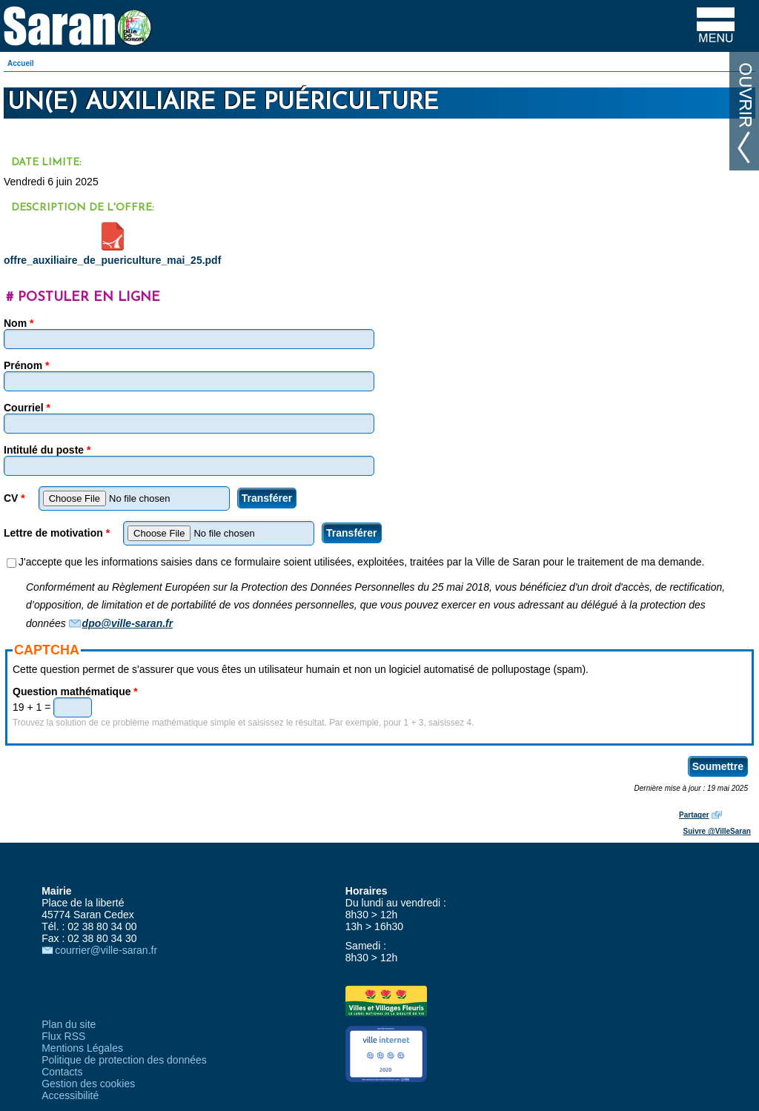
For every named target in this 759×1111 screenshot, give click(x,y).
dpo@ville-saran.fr (127, 623)
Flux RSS (63, 1036)
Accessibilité (70, 1095)
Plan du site (69, 1024)
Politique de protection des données (124, 1060)
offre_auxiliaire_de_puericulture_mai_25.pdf (112, 260)
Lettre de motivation (57, 533)
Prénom (26, 365)
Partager (694, 815)
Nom (18, 323)
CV (14, 498)
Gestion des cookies (88, 1084)
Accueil (20, 63)
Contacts (62, 1072)
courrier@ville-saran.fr (106, 950)
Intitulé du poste (47, 450)
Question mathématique (75, 691)
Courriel (27, 408)
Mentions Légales (82, 1048)
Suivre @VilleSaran (717, 831)
